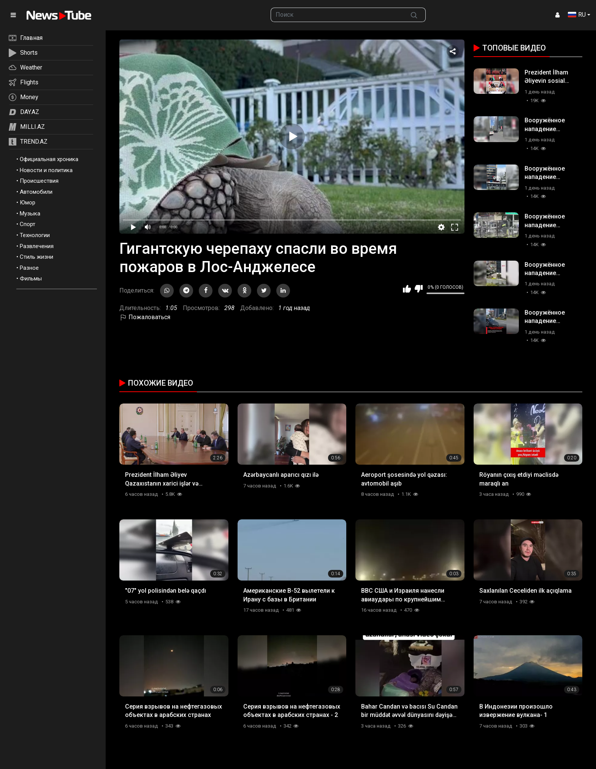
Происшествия (39, 180)
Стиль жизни (36, 256)
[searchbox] (337, 15)
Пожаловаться (144, 317)
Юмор (27, 202)
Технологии (35, 235)
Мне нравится (407, 289)
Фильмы (31, 278)
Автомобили (36, 191)
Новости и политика (46, 170)
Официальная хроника (49, 159)
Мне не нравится (419, 289)
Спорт (27, 224)
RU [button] (577, 14)
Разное (29, 267)
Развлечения (37, 246)
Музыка (30, 213)
